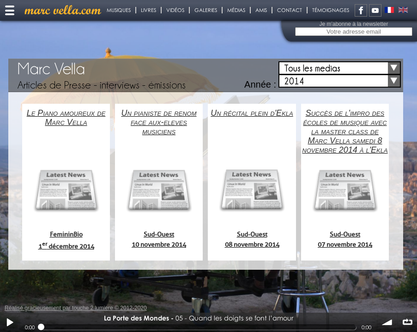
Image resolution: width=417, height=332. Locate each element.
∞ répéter (407, 322)
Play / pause (9, 322)
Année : (260, 84)
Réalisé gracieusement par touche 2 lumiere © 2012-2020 (76, 308)
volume (387, 322)
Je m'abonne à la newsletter (353, 24)
